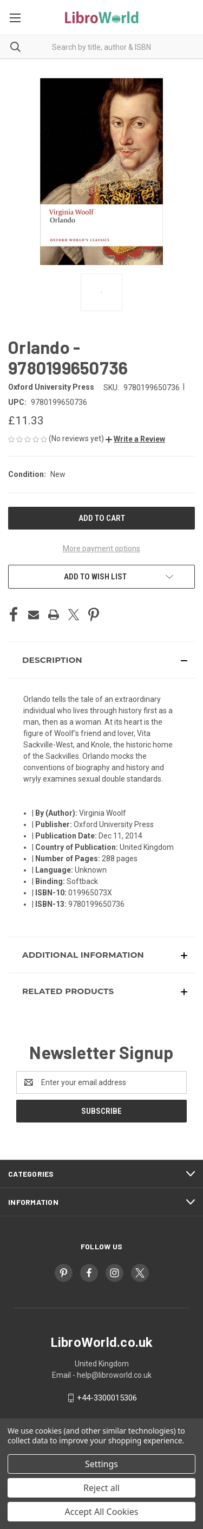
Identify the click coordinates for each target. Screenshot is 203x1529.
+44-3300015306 (107, 1398)
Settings (101, 1464)
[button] (135, 439)
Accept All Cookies (102, 1512)
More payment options (101, 548)
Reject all (101, 1488)
